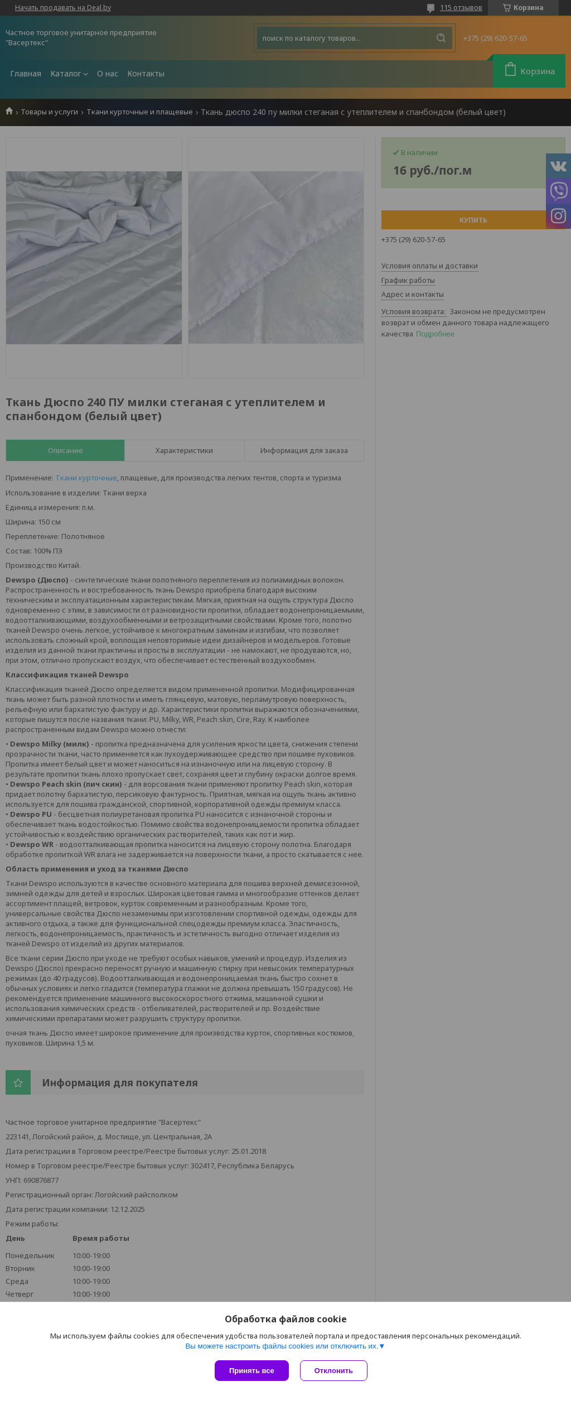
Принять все (251, 1370)
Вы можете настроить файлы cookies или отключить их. (281, 1346)
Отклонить (333, 1370)
